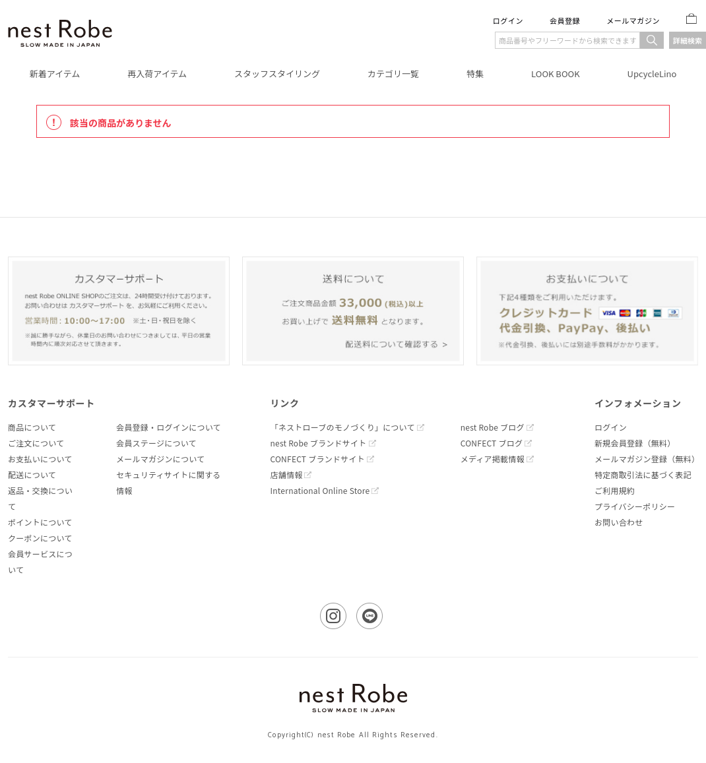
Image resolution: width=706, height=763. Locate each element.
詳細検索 (687, 40)
